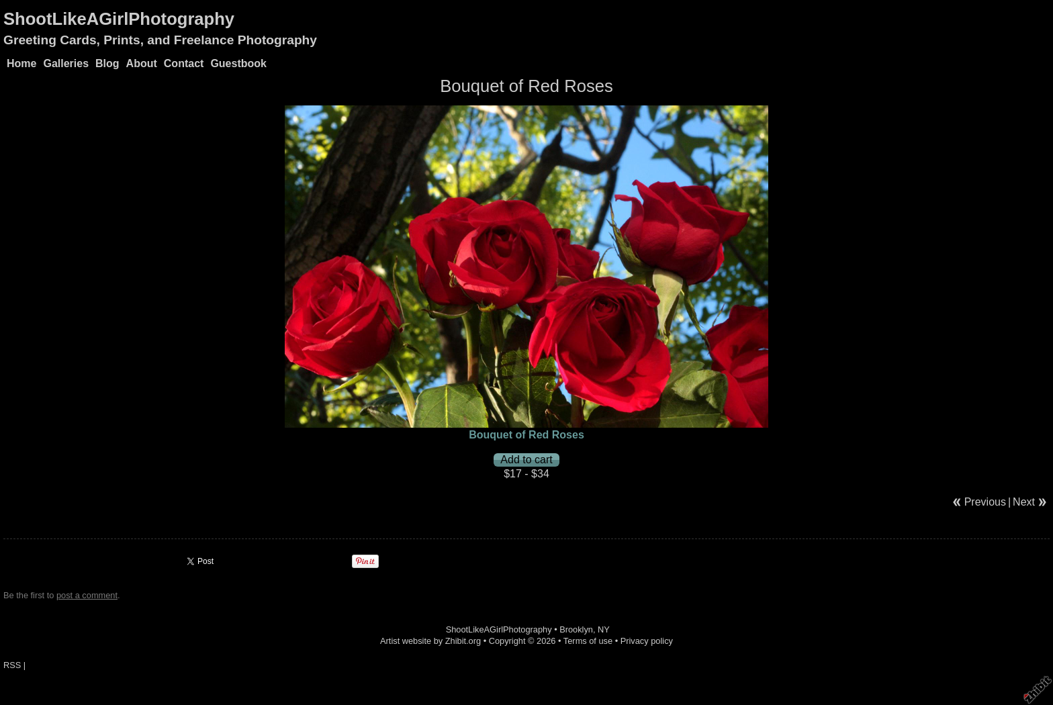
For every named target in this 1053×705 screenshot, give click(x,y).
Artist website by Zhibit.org (430, 641)
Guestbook (238, 63)
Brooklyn (576, 629)
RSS (12, 665)
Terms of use (587, 641)
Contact (184, 63)
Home (21, 63)
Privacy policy (647, 641)
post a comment (87, 595)
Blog (107, 63)
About (141, 63)
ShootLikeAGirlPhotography (118, 18)
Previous (985, 502)
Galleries (66, 63)
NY (604, 629)
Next (1024, 502)
